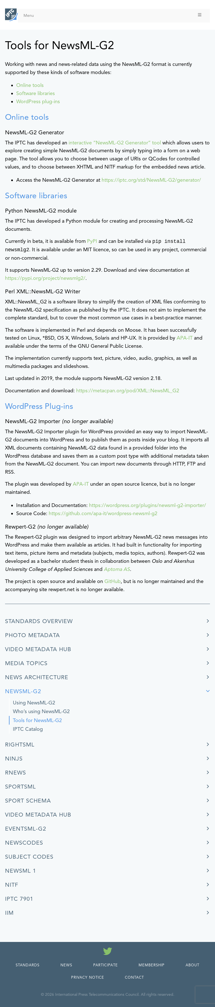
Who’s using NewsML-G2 (41, 711)
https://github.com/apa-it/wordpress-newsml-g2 (103, 513)
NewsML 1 (20, 870)
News (66, 965)
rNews (15, 772)
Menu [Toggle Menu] (113, 15)
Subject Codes (29, 856)
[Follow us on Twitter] (107, 952)
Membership (152, 965)
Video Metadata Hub (38, 649)
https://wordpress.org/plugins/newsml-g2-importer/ (147, 505)
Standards (27, 965)
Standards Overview (39, 621)
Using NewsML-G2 (34, 703)
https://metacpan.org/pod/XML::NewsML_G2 (127, 391)
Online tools (30, 85)
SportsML (20, 786)
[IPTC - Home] (11, 15)
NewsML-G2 (23, 691)
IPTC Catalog (28, 729)
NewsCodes (24, 842)
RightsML (19, 744)
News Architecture (36, 677)
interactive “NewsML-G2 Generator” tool (114, 143)
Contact (134, 977)
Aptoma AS (117, 569)
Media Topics (26, 663)
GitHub (112, 581)
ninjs (14, 758)
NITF (11, 884)
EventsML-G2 (25, 828)
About (192, 965)
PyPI (92, 241)
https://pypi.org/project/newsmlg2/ (45, 278)
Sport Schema (28, 800)
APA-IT (185, 338)
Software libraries (35, 93)
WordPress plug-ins (38, 101)
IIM (9, 912)
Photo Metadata (32, 635)
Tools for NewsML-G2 (37, 720)
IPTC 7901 (19, 898)
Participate (105, 965)
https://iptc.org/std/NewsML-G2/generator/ (151, 180)
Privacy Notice (87, 977)
